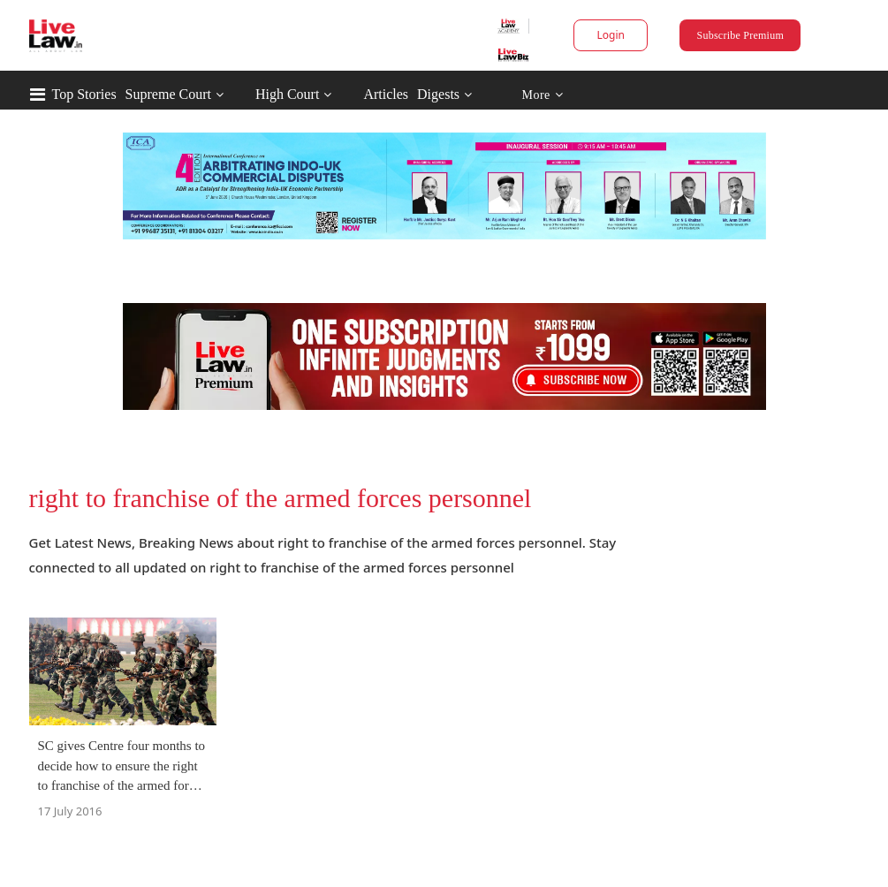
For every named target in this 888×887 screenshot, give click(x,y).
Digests (438, 94)
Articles (385, 94)
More (542, 95)
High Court (287, 94)
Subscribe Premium (740, 35)
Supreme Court (168, 94)
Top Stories (84, 94)
